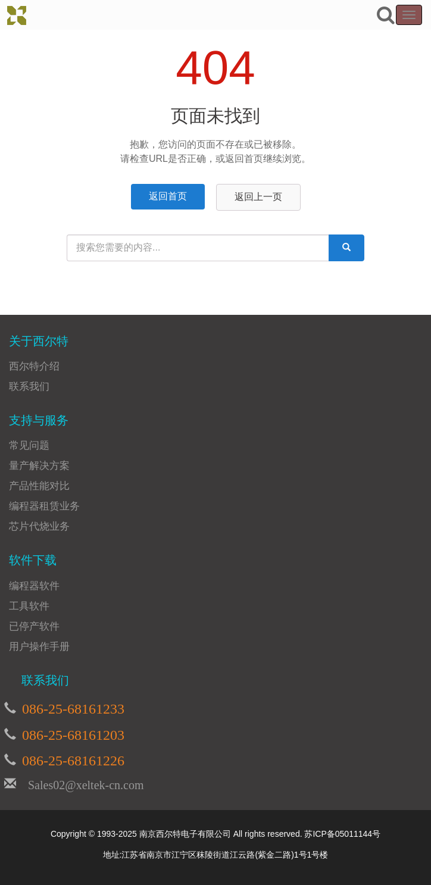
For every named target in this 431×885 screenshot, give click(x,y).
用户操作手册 (39, 646)
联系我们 (29, 386)
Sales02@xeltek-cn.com (79, 783)
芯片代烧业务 (39, 526)
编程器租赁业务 (44, 506)
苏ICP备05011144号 (342, 834)
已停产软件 (34, 626)
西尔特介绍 (34, 366)
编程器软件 (34, 586)
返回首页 (168, 196)
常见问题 (29, 445)
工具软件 (29, 606)
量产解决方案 (39, 465)
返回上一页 (258, 197)
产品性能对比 (39, 486)
